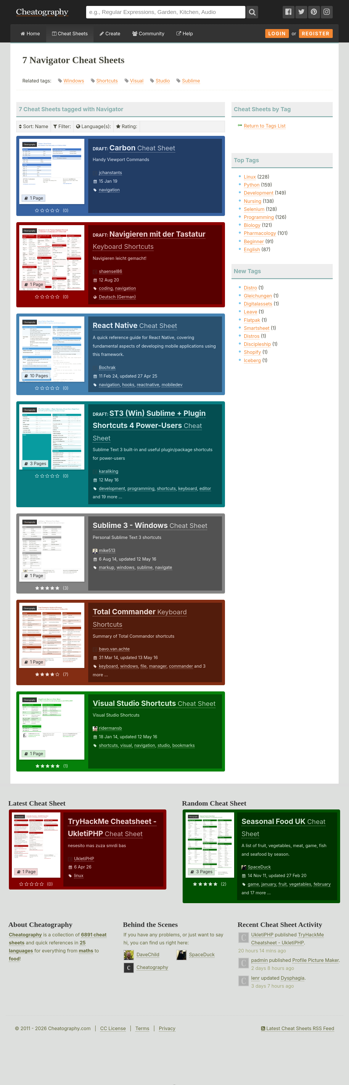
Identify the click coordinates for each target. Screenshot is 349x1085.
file (144, 666)
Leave (250, 312)
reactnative (148, 384)
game (253, 884)
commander (181, 666)
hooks (128, 384)
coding (105, 288)
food (14, 959)
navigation (109, 189)
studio (163, 745)
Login (277, 33)
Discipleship (257, 344)
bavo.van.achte (114, 648)
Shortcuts (107, 81)
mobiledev (172, 384)
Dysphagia (292, 978)
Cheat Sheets (70, 33)
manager (157, 666)
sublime (145, 567)
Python (252, 185)
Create (110, 33)
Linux (250, 177)
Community (148, 33)
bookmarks (183, 745)
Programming (259, 217)
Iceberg (252, 360)
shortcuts (166, 488)
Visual (137, 81)
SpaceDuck (259, 866)
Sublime (191, 81)
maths (86, 951)
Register (316, 33)
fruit (283, 884)
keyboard (187, 488)
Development (259, 193)
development (112, 488)
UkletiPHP (84, 858)
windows (125, 567)
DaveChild (147, 954)
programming (141, 488)
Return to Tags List (265, 126)
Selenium (254, 209)
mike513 (107, 550)
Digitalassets (258, 304)
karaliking (108, 471)
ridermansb (110, 728)
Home (30, 33)
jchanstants (110, 172)
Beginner (254, 241)
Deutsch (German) (117, 296)
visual (126, 745)
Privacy (167, 1028)
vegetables (300, 884)
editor (205, 488)
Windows (74, 81)
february (322, 884)
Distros (252, 336)
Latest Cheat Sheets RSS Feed (297, 1028)
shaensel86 (110, 271)
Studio (163, 81)
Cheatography (25, 935)
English (252, 249)
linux (78, 875)
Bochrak (107, 367)
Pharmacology (260, 233)
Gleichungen (258, 296)
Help (184, 33)
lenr (255, 978)
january (268, 884)
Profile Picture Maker (315, 960)
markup (106, 567)
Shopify (252, 352)
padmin (259, 960)
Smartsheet (256, 328)
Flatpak (252, 320)
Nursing (252, 201)
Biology (252, 225)
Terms (142, 1028)
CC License (113, 1028)
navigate (163, 567)
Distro (250, 288)
